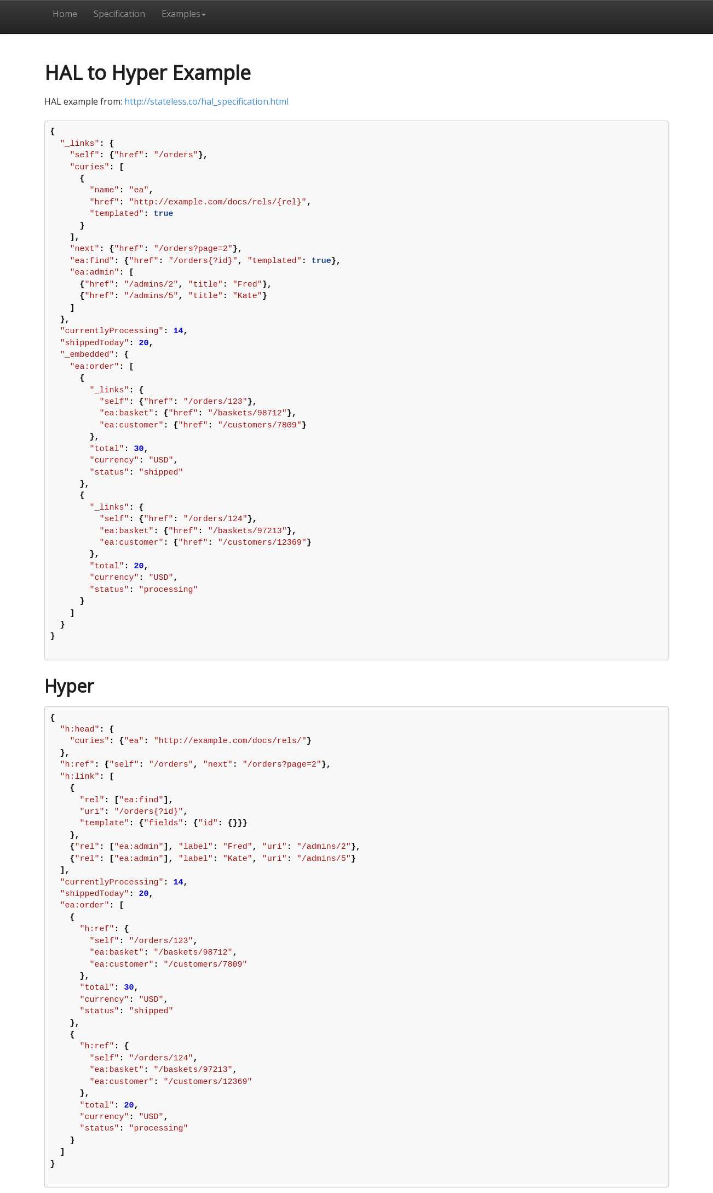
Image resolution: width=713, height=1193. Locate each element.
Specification (119, 14)
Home (65, 14)
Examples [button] (184, 14)
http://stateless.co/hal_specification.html (206, 101)
